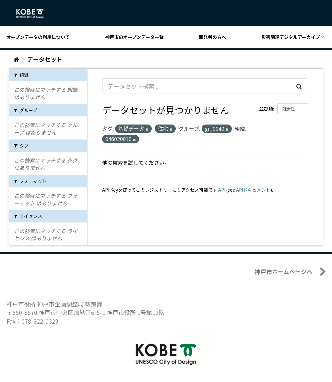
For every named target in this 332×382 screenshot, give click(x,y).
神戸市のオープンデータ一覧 (134, 37)
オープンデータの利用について (38, 37)
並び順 (266, 108)
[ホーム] (16, 59)
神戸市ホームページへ (284, 271)
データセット (44, 59)
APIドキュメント (253, 189)
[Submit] (299, 85)
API (221, 189)
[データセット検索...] (196, 85)
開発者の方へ (212, 37)
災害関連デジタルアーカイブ (290, 37)
